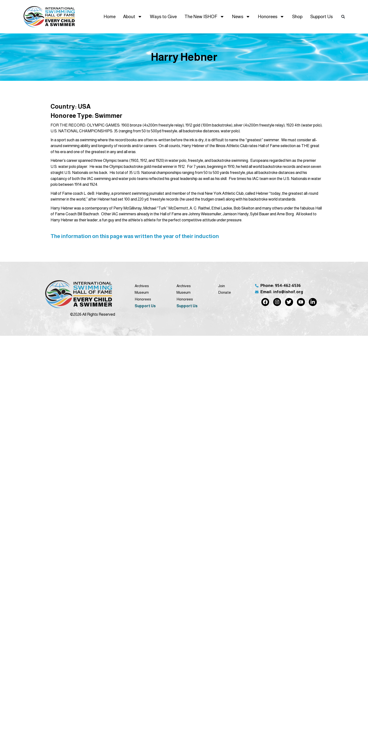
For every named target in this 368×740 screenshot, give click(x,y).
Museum (142, 292)
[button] (343, 16)
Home (109, 16)
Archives (142, 286)
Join (221, 286)
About (132, 16)
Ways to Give (163, 16)
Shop (297, 16)
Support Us (321, 16)
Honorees (271, 16)
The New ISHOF (204, 16)
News (241, 16)
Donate (224, 292)
